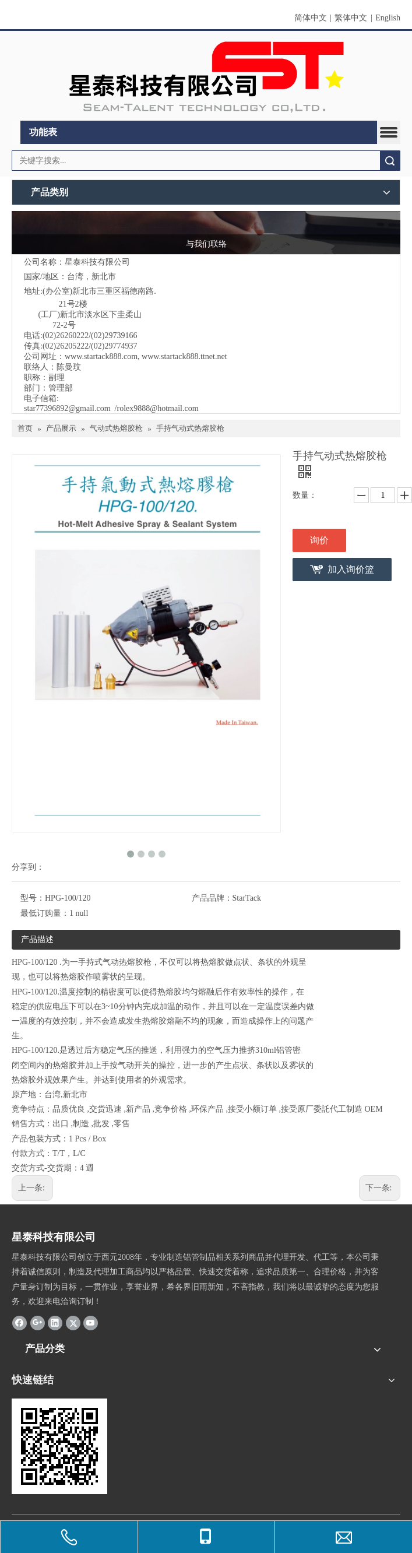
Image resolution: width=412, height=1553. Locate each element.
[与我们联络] (206, 232)
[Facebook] (19, 1322)
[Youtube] (90, 1322)
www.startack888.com (101, 356)
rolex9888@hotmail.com (157, 408)
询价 (319, 540)
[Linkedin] (55, 1322)
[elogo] (206, 76)
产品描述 (37, 939)
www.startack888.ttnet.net (184, 356)
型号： (32, 898)
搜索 (390, 160)
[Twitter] (73, 1322)
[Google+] (37, 1322)
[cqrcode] (59, 1446)
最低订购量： (44, 913)
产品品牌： (212, 898)
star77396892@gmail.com (67, 408)
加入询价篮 (351, 569)
